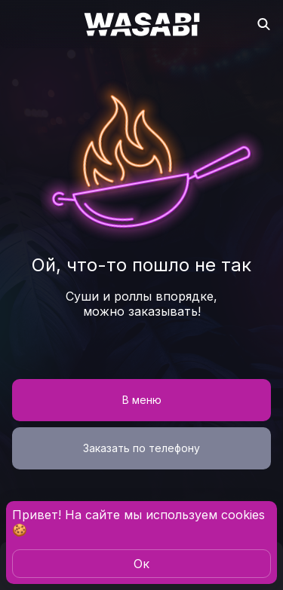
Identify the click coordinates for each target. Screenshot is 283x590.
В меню (141, 399)
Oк (141, 563)
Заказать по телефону (141, 448)
